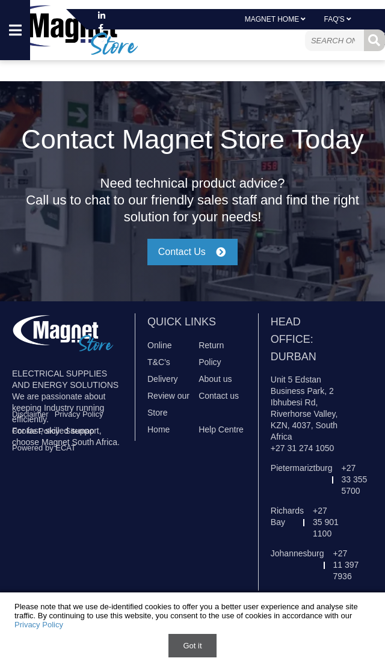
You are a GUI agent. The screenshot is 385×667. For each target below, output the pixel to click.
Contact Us (192, 252)
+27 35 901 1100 (326, 522)
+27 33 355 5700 (355, 479)
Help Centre (221, 429)
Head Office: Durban (293, 339)
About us (215, 379)
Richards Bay (287, 516)
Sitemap (80, 430)
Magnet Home (275, 19)
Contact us (219, 396)
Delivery (162, 379)
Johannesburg (297, 553)
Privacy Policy (79, 414)
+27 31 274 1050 (302, 448)
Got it (192, 645)
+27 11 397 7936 (346, 565)
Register (295, 38)
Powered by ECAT (44, 447)
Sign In (253, 38)
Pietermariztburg (302, 468)
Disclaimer (30, 414)
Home (158, 429)
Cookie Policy (36, 430)
